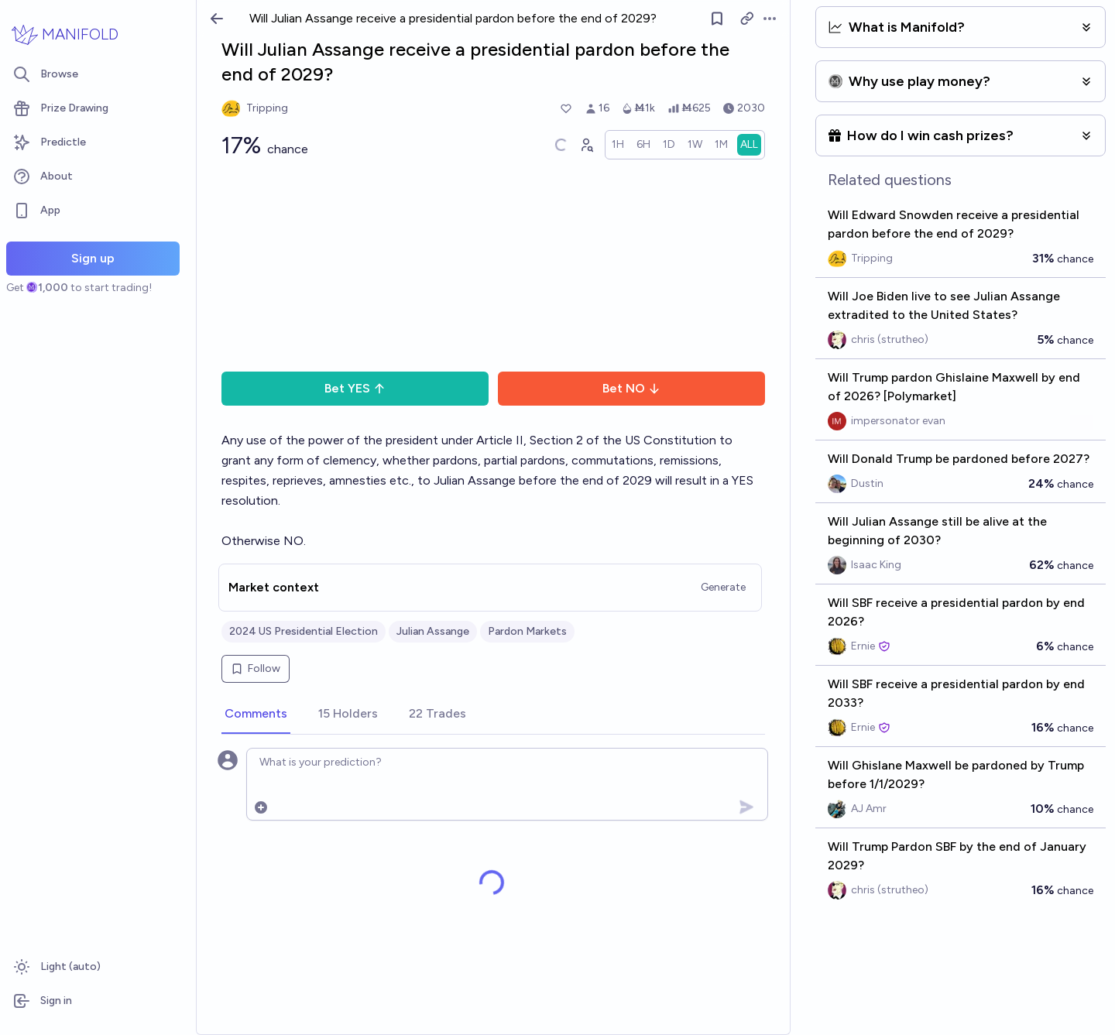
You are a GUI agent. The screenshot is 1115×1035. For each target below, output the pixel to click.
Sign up (93, 258)
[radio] (618, 145)
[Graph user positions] (586, 144)
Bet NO (631, 388)
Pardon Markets (527, 631)
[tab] (255, 714)
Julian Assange (432, 631)
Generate (723, 587)
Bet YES (355, 388)
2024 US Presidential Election (303, 631)
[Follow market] (717, 18)
